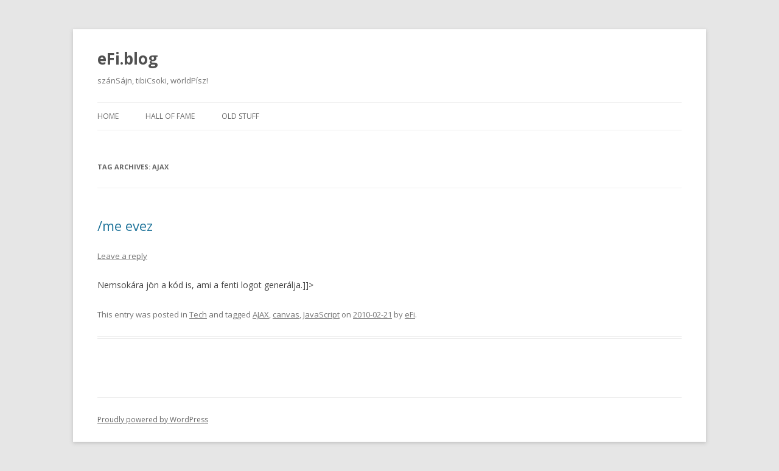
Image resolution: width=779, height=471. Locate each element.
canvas (286, 314)
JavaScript (321, 314)
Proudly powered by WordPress (152, 419)
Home (108, 116)
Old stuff (240, 116)
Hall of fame (170, 116)
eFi (410, 314)
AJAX (261, 314)
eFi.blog (127, 58)
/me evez (125, 225)
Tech (198, 314)
